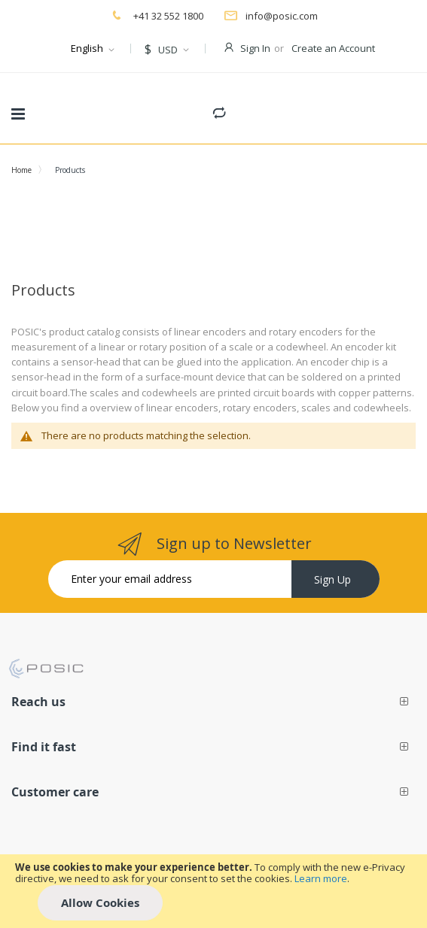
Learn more (320, 878)
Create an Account (333, 48)
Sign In (255, 48)
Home (21, 170)
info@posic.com (282, 16)
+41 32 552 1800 (167, 16)
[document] (213, 891)
